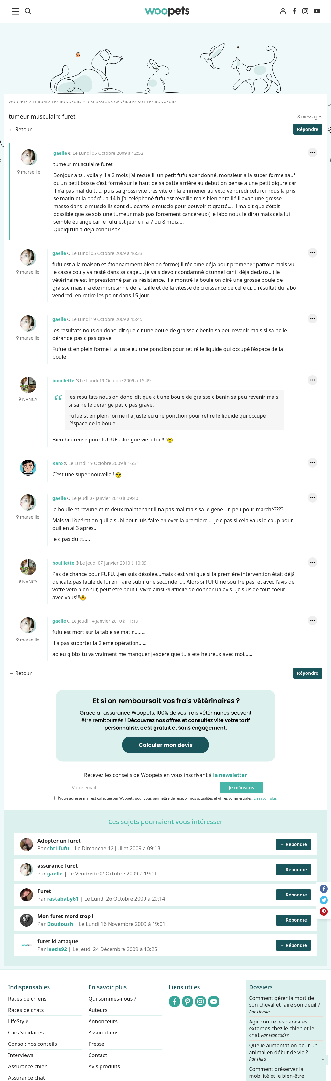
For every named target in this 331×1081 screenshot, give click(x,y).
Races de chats (26, 1009)
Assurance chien (28, 1066)
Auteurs (98, 1009)
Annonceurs (103, 1021)
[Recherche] (28, 11)
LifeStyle (18, 1021)
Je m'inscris (241, 788)
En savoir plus (265, 798)
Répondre (307, 129)
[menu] (16, 11)
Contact (98, 1055)
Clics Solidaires (26, 1032)
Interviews (20, 1055)
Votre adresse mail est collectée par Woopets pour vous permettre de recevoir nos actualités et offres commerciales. (165, 798)
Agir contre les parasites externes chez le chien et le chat (282, 1028)
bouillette (28, 385)
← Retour (20, 129)
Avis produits (104, 1066)
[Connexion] (282, 11)
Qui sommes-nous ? (112, 998)
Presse (96, 1043)
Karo (28, 468)
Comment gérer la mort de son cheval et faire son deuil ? (284, 1005)
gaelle (29, 157)
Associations (104, 1032)
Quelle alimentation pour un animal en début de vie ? (283, 1052)
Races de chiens (27, 998)
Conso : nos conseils (32, 1043)
